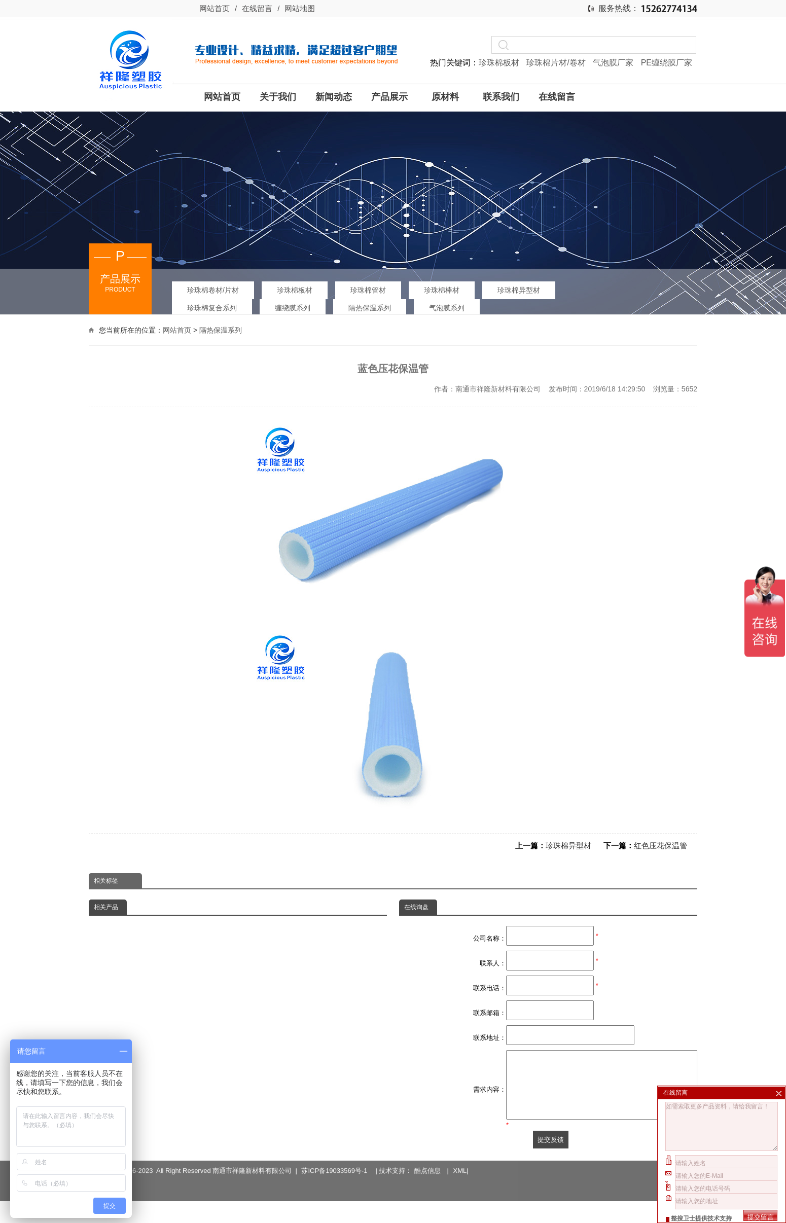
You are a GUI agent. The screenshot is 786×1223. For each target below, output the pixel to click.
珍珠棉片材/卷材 (557, 62)
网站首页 (214, 8)
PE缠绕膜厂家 (666, 62)
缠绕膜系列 (292, 308)
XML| (461, 1167)
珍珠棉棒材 (441, 290)
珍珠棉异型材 (518, 290)
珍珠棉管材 (368, 290)
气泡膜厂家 (614, 62)
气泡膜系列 (447, 308)
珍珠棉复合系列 (212, 308)
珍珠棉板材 (500, 62)
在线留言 (257, 8)
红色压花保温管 (660, 845)
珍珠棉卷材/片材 (213, 290)
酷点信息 (427, 1167)
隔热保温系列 (369, 308)
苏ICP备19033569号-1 (336, 1167)
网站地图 (299, 8)
